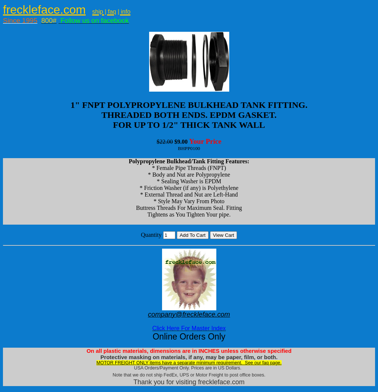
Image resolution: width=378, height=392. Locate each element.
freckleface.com (44, 9)
